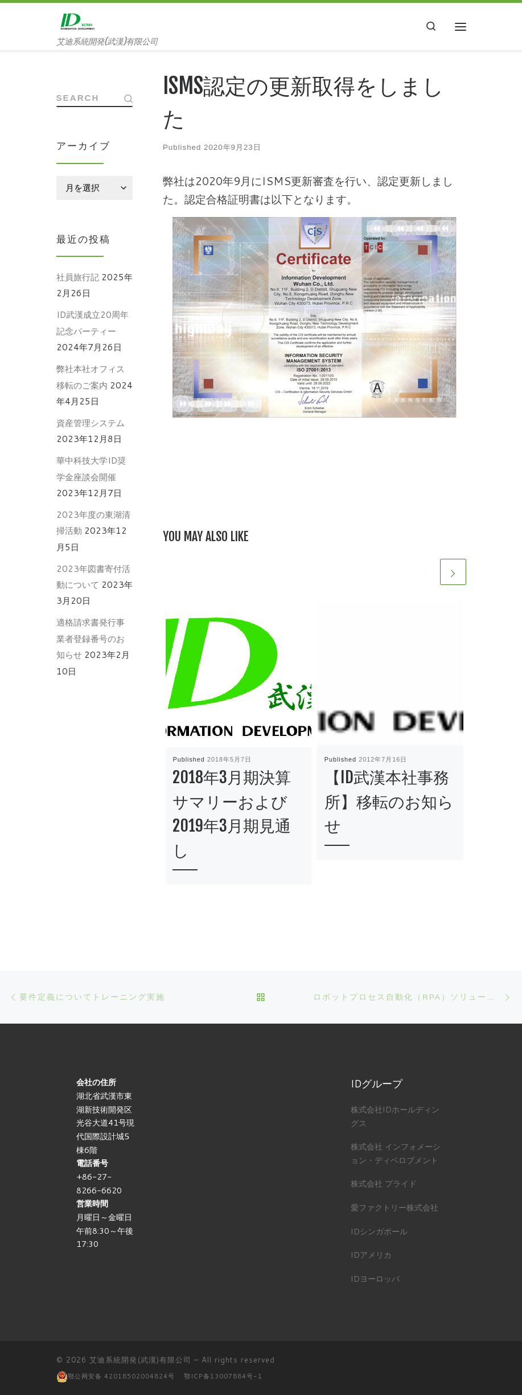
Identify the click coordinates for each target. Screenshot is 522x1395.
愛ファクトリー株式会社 (394, 1206)
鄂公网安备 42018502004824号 (121, 1375)
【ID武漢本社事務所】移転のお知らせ (389, 803)
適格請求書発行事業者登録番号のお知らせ (90, 639)
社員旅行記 (77, 278)
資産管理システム (90, 424)
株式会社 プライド (384, 1182)
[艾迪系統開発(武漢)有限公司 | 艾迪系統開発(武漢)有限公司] (78, 20)
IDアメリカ (371, 1253)
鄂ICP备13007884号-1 (223, 1375)
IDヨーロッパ (375, 1277)
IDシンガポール (379, 1230)
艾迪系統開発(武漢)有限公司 (140, 1358)
